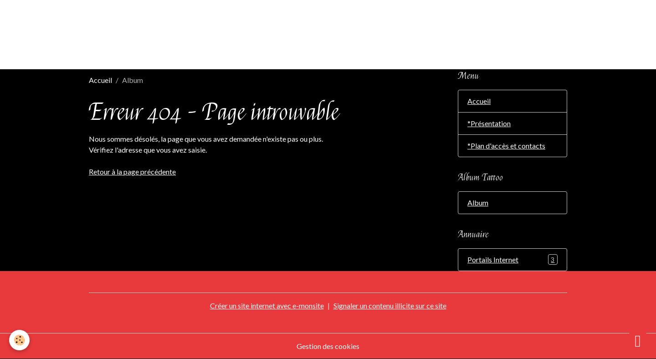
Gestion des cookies (328, 346)
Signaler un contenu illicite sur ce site (389, 305)
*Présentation (489, 123)
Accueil (100, 80)
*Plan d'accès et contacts (506, 145)
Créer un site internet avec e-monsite (267, 305)
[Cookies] (19, 340)
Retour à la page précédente (132, 171)
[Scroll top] (637, 340)
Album (477, 202)
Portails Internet (512, 259)
